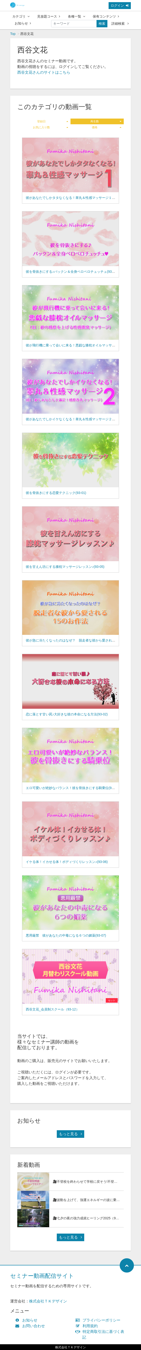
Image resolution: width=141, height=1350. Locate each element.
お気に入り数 (50, 127)
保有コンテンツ (106, 16)
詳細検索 (120, 23)
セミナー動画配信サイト (42, 1276)
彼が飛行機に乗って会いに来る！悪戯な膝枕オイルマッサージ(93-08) (77, 345)
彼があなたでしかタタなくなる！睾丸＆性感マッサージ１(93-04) (74, 198)
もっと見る (70, 1134)
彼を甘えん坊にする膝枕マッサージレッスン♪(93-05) (65, 567)
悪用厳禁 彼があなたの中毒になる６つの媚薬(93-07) (66, 935)
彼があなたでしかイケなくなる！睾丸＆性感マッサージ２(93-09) (74, 419)
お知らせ (23, 23)
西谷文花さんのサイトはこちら (43, 72)
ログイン (120, 5)
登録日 (52, 121)
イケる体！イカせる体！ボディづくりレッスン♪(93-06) (67, 862)
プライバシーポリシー (99, 1320)
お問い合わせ (31, 1326)
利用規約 (88, 1326)
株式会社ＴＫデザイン (48, 1301)
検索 (102, 23)
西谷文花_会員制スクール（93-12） (52, 1009)
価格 (107, 127)
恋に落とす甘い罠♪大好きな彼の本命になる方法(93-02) (67, 714)
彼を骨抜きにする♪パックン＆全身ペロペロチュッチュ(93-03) (72, 271)
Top (13, 34)
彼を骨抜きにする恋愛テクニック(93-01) (56, 493)
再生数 (106, 121)
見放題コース (48, 16)
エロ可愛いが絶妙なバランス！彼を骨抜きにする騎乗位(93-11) (72, 788)
